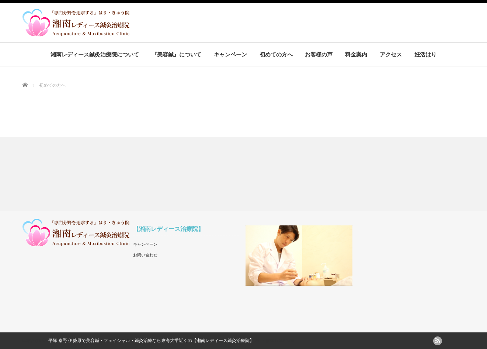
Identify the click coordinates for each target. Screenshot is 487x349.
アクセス (391, 54)
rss (437, 340)
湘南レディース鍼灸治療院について (95, 54)
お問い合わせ (145, 255)
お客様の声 (319, 54)
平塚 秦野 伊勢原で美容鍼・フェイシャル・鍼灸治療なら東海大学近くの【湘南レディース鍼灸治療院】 (151, 340)
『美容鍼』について (176, 54)
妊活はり (425, 54)
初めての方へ (276, 54)
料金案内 (356, 54)
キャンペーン (230, 54)
